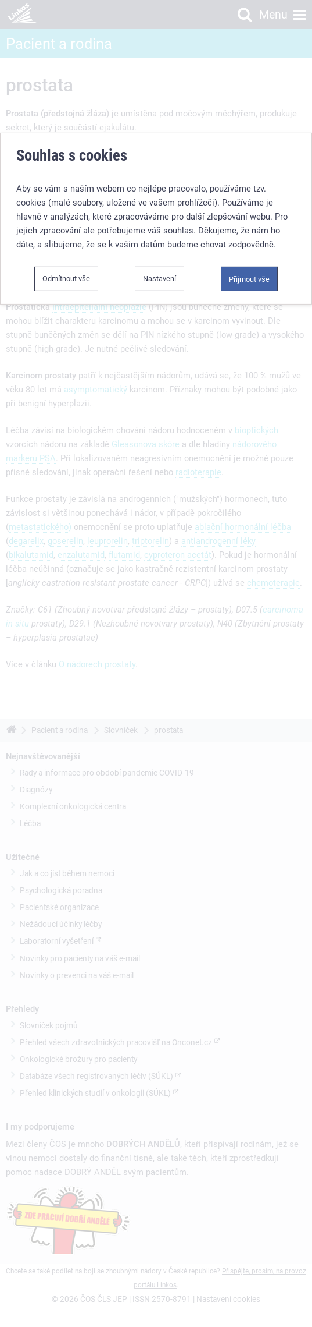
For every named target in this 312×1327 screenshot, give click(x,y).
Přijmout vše (249, 279)
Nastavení (159, 278)
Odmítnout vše (66, 278)
